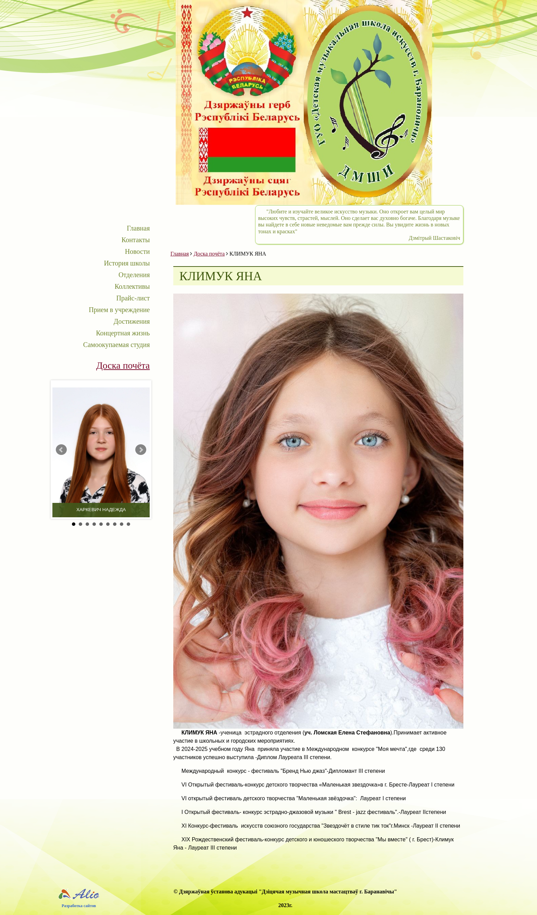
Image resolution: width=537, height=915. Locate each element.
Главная (138, 228)
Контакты (136, 240)
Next (140, 449)
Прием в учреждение (119, 309)
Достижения (132, 321)
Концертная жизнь (123, 333)
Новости (137, 251)
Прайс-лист (133, 298)
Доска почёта (209, 254)
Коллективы (132, 286)
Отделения (134, 275)
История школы (127, 263)
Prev (61, 449)
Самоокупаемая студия (116, 344)
